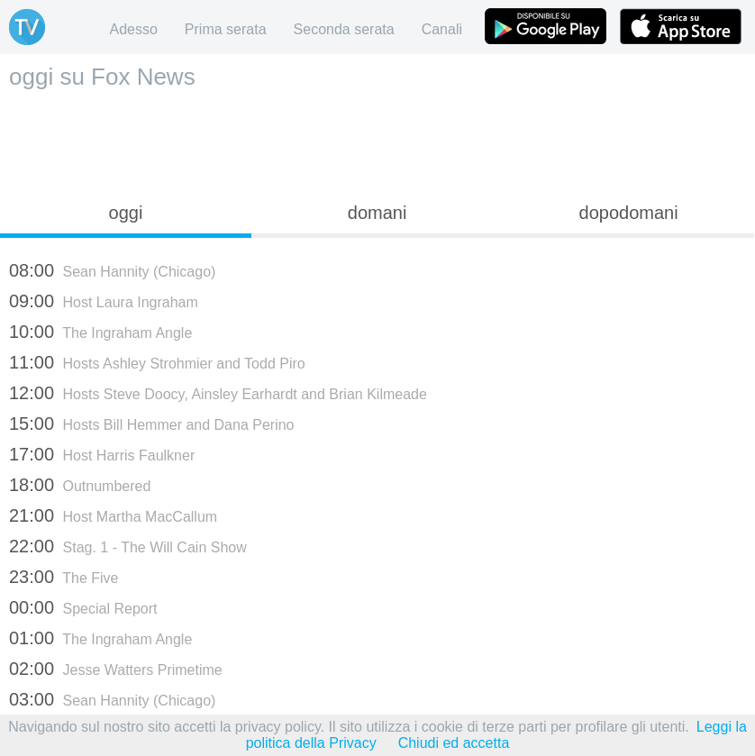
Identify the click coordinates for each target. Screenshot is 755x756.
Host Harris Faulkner (102, 454)
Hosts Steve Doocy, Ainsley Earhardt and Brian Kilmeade (218, 393)
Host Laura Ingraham (103, 301)
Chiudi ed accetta (454, 743)
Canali (442, 29)
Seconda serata (344, 29)
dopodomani (628, 213)
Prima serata (226, 29)
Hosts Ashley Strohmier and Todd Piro (157, 362)
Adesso (133, 29)
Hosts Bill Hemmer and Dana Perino (152, 423)
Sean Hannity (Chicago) (112, 270)
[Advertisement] (377, 140)
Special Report (83, 607)
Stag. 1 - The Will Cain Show (128, 546)
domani (377, 213)
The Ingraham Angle (100, 332)
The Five (63, 577)
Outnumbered (79, 485)
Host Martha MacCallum (113, 515)
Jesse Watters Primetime (116, 669)
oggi (126, 213)
